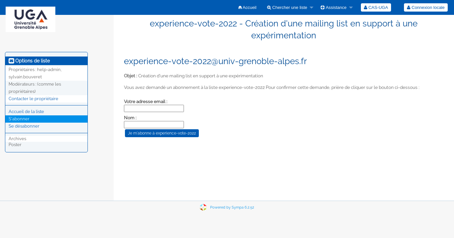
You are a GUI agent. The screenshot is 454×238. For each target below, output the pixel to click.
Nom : (130, 117)
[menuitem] (247, 7)
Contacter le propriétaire (33, 98)
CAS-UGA (376, 7)
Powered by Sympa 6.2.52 (232, 207)
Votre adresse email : (145, 101)
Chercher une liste (287, 7)
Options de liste (29, 60)
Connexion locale (425, 7)
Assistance (333, 7)
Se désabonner (24, 126)
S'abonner (19, 118)
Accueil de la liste (26, 111)
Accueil (247, 7)
